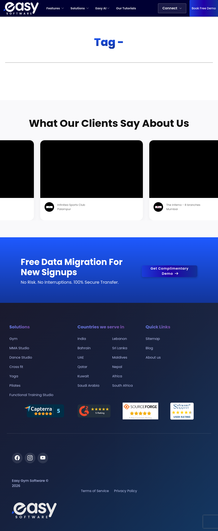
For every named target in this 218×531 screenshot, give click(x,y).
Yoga (13, 376)
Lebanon (119, 338)
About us (153, 357)
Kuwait (83, 376)
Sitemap (153, 338)
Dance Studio (20, 357)
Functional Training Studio (31, 395)
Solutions (79, 8)
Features (55, 8)
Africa (117, 376)
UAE (80, 357)
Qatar (82, 367)
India (81, 338)
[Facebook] (17, 458)
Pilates (14, 385)
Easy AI (102, 8)
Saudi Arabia (88, 385)
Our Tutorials (126, 8)
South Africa (122, 385)
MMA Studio (19, 348)
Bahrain (84, 348)
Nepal (117, 367)
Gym (13, 338)
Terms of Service (95, 491)
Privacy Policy (125, 491)
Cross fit (16, 367)
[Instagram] (30, 458)
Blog (149, 348)
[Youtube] (42, 458)
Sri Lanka (119, 348)
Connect (172, 8)
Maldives (119, 357)
